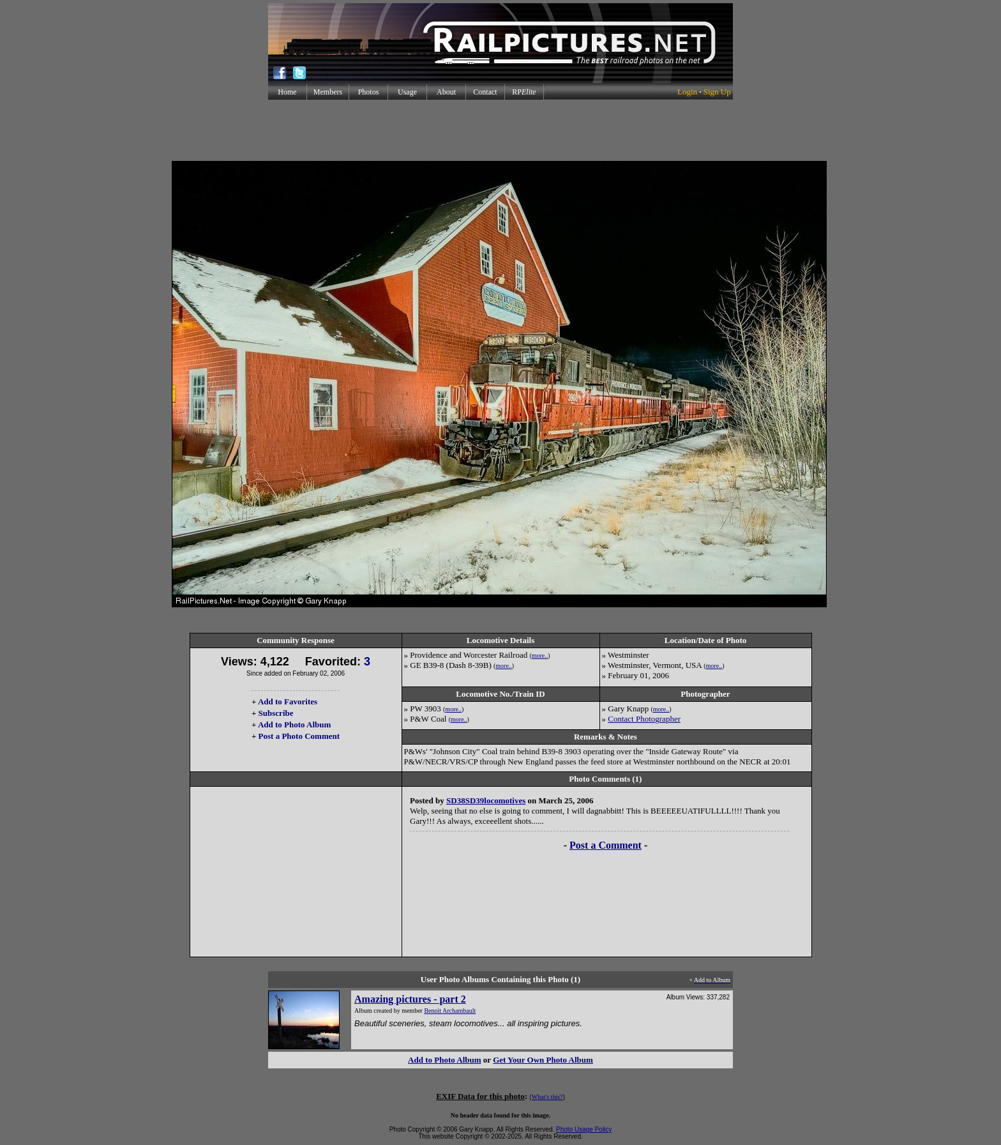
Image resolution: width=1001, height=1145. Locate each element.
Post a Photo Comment (299, 736)
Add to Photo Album (294, 724)
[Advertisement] (500, 130)
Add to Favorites (287, 701)
